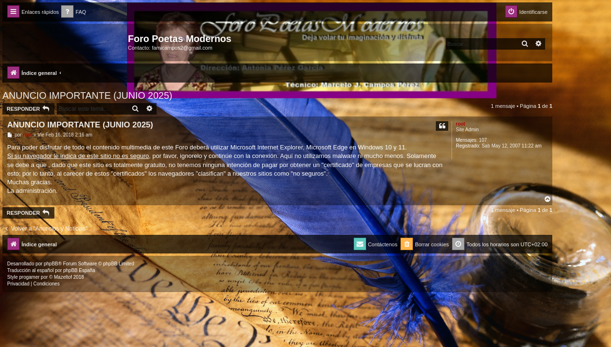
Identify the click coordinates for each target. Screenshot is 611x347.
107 (483, 140)
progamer (29, 277)
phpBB (51, 263)
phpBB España (79, 270)
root (460, 123)
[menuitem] (73, 12)
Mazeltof (63, 277)
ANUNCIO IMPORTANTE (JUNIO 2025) (87, 95)
